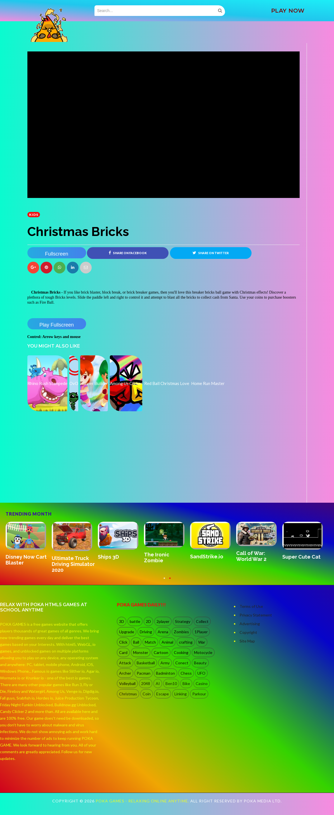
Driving (146, 632)
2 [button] (170, 581)
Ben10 (171, 684)
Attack (125, 663)
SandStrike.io (206, 557)
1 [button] (164, 581)
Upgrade (126, 632)
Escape (162, 694)
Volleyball (127, 684)
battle (135, 622)
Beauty (200, 663)
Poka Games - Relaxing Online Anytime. (143, 801)
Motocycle (203, 653)
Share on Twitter (211, 253)
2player (163, 622)
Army (165, 663)
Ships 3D (108, 557)
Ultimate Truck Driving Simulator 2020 (73, 564)
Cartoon (161, 653)
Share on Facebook (128, 253)
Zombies (181, 632)
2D (148, 622)
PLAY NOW (288, 10)
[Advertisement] (69, 487)
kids (33, 214)
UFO (201, 673)
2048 (145, 684)
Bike (186, 684)
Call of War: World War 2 (251, 557)
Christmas (128, 694)
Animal (167, 642)
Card (123, 653)
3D (121, 622)
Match (150, 642)
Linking (180, 694)
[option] (29, 544)
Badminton (165, 673)
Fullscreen (56, 254)
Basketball (146, 663)
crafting (186, 642)
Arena (163, 632)
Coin (147, 694)
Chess (186, 673)
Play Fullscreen (56, 325)
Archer (125, 673)
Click (123, 642)
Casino (202, 684)
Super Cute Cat (301, 557)
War (201, 642)
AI (158, 684)
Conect (181, 663)
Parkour (199, 694)
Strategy (182, 622)
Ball (136, 642)
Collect (202, 622)
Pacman (143, 673)
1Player (201, 632)
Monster (140, 653)
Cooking (181, 653)
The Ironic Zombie (156, 558)
